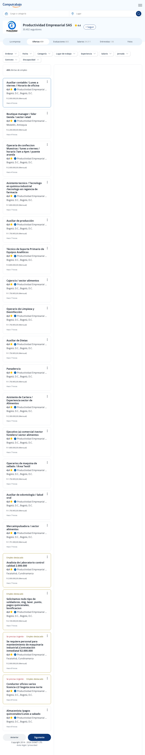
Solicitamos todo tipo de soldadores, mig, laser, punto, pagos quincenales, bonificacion (24, 603)
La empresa (15, 41)
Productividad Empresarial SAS (32, 89)
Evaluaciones (61, 41)
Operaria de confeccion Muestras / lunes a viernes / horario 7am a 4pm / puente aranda (23, 150)
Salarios (84, 41)
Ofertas (37, 41)
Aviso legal (21, 745)
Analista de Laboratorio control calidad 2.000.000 (25, 564)
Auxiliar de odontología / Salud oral (25, 496)
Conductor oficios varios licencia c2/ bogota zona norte (24, 685)
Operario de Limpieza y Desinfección (20, 310)
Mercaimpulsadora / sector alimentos (23, 527)
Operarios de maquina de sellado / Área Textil (22, 465)
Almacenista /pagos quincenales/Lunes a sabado (23, 712)
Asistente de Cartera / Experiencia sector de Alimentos (20, 400)
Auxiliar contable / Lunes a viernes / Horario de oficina (23, 84)
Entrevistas (107, 41)
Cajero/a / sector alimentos (23, 280)
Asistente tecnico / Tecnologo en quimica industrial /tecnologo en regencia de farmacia (24, 187)
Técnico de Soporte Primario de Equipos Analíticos (25, 250)
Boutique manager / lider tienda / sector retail (21, 115)
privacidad (32, 745)
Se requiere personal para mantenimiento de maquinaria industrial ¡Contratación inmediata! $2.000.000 (25, 646)
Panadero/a (14, 368)
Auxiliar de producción (20, 220)
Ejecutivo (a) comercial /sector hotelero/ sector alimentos (25, 433)
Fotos (130, 41)
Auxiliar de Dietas (17, 340)
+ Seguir (90, 27)
